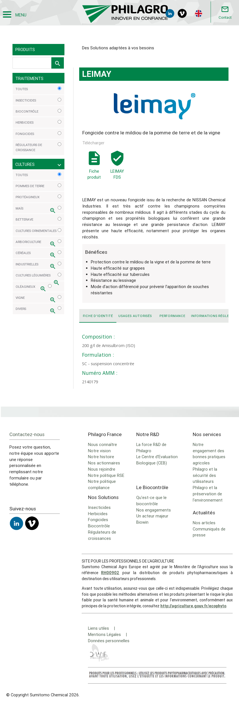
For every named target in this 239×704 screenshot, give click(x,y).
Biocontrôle (99, 525)
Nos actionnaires (104, 463)
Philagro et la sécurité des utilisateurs (205, 475)
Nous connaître (102, 444)
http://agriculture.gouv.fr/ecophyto (193, 605)
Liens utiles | (101, 628)
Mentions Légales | (107, 634)
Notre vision (99, 450)
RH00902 (110, 572)
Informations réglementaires (209, 316)
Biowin (142, 522)
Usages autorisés (135, 316)
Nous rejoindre (101, 469)
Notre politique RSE (106, 475)
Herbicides (98, 513)
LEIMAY (70, 27)
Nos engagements (153, 510)
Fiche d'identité (98, 316)
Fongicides (98, 519)
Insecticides (99, 507)
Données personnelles (108, 640)
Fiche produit (94, 171)
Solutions (50, 27)
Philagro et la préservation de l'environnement (208, 494)
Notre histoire (101, 456)
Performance (172, 316)
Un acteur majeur (152, 516)
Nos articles (204, 522)
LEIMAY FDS (117, 165)
